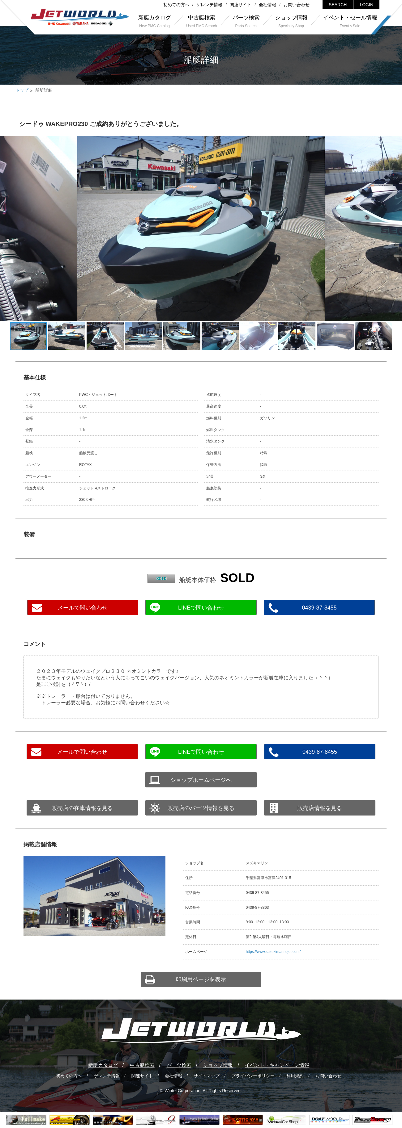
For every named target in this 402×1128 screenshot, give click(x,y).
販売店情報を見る (319, 808)
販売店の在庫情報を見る (82, 808)
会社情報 (267, 4)
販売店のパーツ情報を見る (201, 808)
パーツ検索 (179, 1065)
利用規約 (295, 1075)
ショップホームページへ (201, 780)
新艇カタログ (103, 1065)
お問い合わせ (297, 4)
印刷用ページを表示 (201, 979)
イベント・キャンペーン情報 (277, 1065)
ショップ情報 (218, 1065)
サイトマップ (207, 1075)
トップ (21, 90)
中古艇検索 (142, 1065)
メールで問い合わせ (83, 608)
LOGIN (366, 4)
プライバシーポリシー (253, 1075)
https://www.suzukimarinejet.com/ (273, 952)
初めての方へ (176, 4)
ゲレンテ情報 (209, 4)
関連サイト (240, 4)
